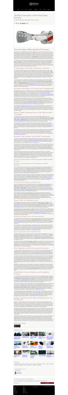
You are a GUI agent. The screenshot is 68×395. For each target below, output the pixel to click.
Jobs (40, 9)
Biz (22, 9)
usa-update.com (19, 372)
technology (41, 57)
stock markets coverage (34, 294)
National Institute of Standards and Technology (42, 237)
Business (15, 323)
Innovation (23, 323)
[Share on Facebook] (16, 23)
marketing (36, 317)
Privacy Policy (26, 392)
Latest (44, 9)
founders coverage (50, 125)
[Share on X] (18, 23)
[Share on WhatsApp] (20, 23)
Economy (30, 9)
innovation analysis (35, 228)
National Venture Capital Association (21, 120)
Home (18, 9)
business (28, 57)
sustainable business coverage (39, 212)
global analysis (39, 288)
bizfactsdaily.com (19, 373)
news (39, 317)
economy (31, 57)
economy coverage (30, 261)
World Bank (43, 140)
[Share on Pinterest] (24, 23)
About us (49, 9)
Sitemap (25, 391)
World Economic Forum (26, 106)
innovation (33, 317)
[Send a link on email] (25, 23)
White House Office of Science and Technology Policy (41, 253)
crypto (47, 197)
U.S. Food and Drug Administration (27, 171)
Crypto (31, 363)
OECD (18, 106)
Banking (23, 363)
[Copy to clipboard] (27, 23)
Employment (39, 363)
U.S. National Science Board (31, 84)
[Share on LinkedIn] (22, 23)
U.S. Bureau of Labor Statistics (45, 94)
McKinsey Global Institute (34, 140)
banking (43, 197)
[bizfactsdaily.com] (34, 6)
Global (47, 363)
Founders (35, 9)
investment (35, 57)
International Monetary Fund (25, 280)
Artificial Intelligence (17, 363)
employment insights (43, 147)
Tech (26, 9)
